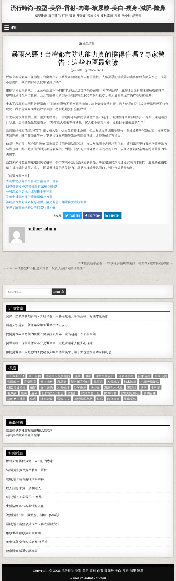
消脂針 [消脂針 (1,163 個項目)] (131, 387)
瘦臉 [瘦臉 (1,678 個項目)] (24, 393)
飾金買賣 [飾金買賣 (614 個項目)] (113, 398)
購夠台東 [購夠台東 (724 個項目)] (150, 393)
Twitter (72, 216)
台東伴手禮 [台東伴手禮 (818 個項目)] (126, 376)
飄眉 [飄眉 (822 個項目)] (100, 398)
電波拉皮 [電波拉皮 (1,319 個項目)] (63, 398)
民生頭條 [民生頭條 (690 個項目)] (46, 387)
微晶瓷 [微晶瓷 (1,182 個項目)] (61, 381)
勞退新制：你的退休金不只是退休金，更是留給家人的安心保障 (49, 343)
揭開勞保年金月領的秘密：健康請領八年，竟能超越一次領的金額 (51, 334)
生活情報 (89, 43)
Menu (14, 27)
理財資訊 (12, 524)
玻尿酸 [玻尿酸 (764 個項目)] (11, 393)
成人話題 (12, 488)
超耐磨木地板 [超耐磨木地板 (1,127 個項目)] (16, 398)
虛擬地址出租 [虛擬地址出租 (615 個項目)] (130, 393)
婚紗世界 (12, 533)
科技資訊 (12, 497)
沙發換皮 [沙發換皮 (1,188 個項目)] (80, 387)
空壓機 (29, 430)
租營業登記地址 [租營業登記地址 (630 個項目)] (52, 393)
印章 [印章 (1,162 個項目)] (88, 376)
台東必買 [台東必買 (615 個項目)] (161, 376)
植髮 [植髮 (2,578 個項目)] (33, 387)
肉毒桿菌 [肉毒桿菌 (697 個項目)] (110, 393)
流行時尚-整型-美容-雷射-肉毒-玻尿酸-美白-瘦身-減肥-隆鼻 (88, 7)
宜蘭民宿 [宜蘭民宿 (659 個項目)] (30, 381)
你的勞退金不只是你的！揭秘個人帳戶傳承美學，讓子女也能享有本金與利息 (58, 352)
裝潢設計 (12, 470)
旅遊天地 (12, 461)
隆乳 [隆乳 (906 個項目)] (33, 398)
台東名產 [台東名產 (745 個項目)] (144, 376)
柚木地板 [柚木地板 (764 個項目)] (130, 381)
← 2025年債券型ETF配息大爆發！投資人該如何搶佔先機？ (44, 268)
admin (78, 70)
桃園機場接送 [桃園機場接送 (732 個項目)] (150, 381)
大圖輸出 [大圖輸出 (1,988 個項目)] (13, 381)
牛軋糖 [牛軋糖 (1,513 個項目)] (155, 387)
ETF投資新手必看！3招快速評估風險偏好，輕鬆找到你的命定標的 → (125, 263)
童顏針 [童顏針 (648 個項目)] (72, 393)
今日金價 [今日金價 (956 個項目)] (35, 376)
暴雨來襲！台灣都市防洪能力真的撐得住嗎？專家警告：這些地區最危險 (88, 58)
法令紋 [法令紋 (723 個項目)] (95, 387)
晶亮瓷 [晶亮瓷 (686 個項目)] (98, 381)
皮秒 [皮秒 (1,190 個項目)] (34, 393)
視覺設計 (12, 515)
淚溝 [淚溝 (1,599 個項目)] (144, 387)
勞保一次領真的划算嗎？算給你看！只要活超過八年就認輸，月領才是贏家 (57, 316)
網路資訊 (12, 479)
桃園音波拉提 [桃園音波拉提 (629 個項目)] (16, 387)
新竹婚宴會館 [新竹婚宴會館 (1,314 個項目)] (80, 381)
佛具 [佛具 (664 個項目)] (77, 376)
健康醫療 (12, 551)
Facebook (92, 216)
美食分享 (12, 542)
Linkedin (113, 216)
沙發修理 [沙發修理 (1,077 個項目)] (63, 387)
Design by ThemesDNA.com (88, 577)
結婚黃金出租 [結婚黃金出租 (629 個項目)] (90, 393)
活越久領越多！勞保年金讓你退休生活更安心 (37, 325)
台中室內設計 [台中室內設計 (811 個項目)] (104, 376)
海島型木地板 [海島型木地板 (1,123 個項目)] (113, 387)
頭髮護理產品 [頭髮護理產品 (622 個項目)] (83, 398)
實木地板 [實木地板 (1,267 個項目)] (46, 381)
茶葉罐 (35, 435)
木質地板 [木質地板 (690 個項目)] (113, 381)
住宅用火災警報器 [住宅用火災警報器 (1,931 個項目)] (57, 376)
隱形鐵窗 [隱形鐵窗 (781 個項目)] (46, 398)
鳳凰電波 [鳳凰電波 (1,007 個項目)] (130, 398)
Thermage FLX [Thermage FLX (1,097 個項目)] (15, 376)
